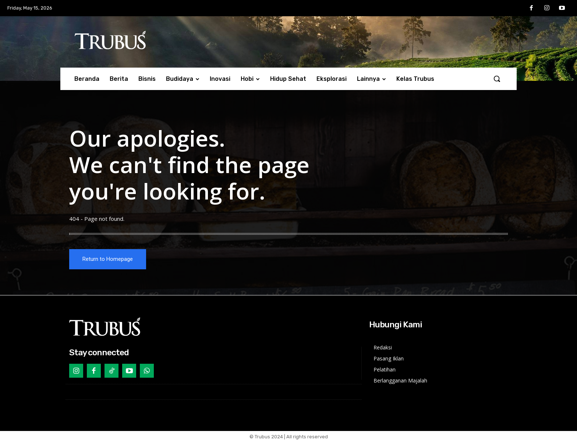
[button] (497, 79)
